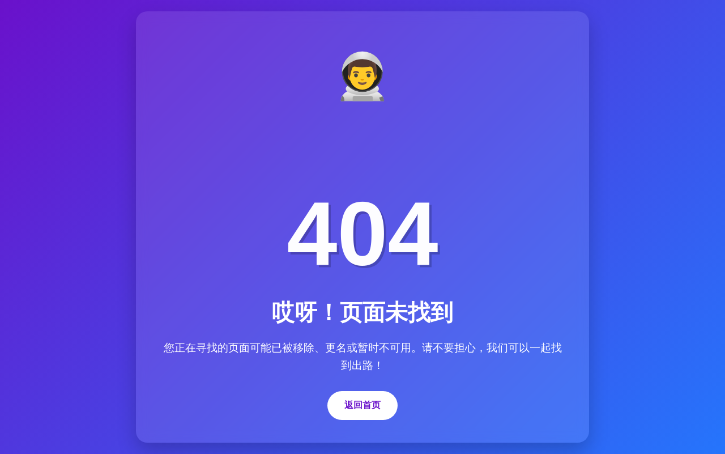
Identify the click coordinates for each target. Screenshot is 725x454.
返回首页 (362, 405)
